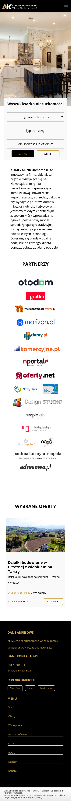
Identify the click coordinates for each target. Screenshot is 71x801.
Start (11, 707)
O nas (11, 743)
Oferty (12, 716)
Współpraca (15, 725)
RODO (12, 752)
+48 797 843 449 (17, 665)
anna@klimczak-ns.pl (20, 670)
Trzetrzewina (46, 687)
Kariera (12, 771)
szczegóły (53, 601)
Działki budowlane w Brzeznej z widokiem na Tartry (30, 567)
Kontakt (12, 761)
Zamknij (36, 793)
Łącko (30, 687)
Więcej (48, 154)
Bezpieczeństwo (17, 734)
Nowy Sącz (15, 687)
